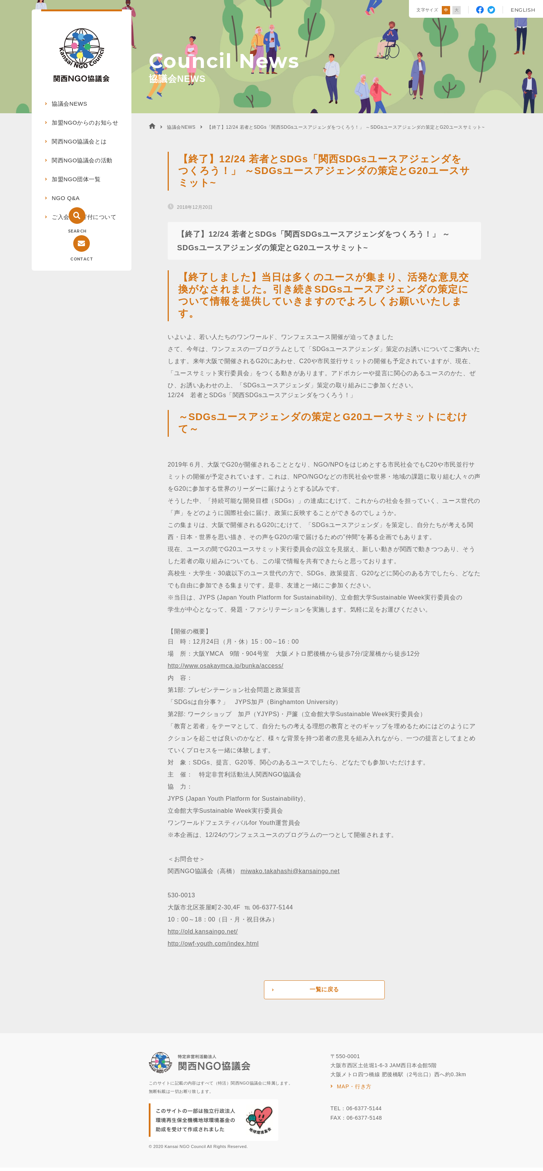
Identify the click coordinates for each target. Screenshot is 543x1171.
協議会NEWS (69, 103)
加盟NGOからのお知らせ (85, 122)
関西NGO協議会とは (79, 141)
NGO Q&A (66, 198)
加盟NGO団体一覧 (76, 179)
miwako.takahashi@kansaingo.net (290, 871)
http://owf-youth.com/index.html (213, 943)
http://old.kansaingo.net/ (203, 931)
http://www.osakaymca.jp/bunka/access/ (225, 666)
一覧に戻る (324, 991)
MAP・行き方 (354, 1090)
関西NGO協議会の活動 (82, 160)
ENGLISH (523, 10)
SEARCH (77, 231)
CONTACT (81, 259)
